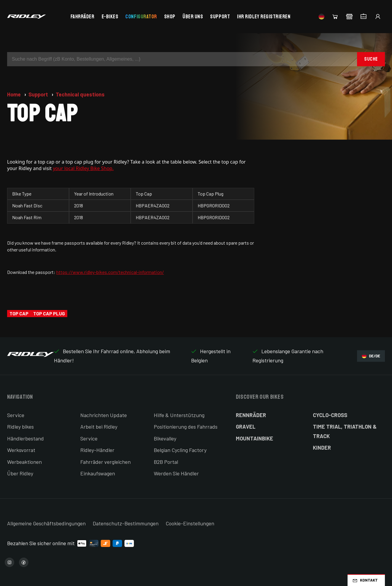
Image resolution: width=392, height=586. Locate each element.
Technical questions (80, 94)
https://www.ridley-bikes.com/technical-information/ (110, 272)
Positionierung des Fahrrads (185, 426)
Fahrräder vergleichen (105, 462)
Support (220, 16)
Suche (371, 59)
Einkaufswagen (97, 473)
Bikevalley (165, 438)
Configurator (141, 16)
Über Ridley (20, 473)
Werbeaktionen (24, 462)
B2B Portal (166, 462)
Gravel (245, 426)
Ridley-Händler (97, 450)
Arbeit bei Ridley (98, 426)
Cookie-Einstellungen (190, 523)
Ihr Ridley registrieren (263, 16)
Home (14, 94)
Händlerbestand (25, 438)
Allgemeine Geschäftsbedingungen (46, 523)
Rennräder (251, 415)
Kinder (322, 447)
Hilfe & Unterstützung (179, 415)
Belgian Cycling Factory (180, 450)
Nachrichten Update (103, 415)
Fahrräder (83, 16)
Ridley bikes (20, 426)
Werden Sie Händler (176, 473)
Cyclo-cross (330, 415)
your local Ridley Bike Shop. (83, 168)
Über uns (193, 16)
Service (15, 415)
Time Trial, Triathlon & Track (345, 431)
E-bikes (110, 16)
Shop (169, 16)
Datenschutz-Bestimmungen (126, 523)
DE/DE (371, 356)
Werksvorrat (21, 450)
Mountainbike (254, 438)
